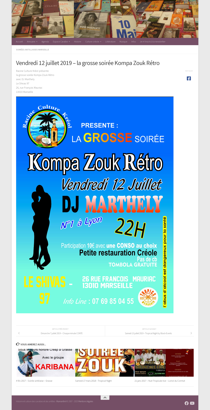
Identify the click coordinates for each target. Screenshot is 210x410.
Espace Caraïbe (60, 41)
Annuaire (31, 41)
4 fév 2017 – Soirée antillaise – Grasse (34, 380)
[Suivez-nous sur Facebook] (187, 403)
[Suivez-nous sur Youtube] (192, 403)
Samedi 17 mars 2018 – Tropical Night (93, 380)
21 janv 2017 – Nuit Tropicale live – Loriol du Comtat (160, 380)
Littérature (110, 41)
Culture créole (92, 41)
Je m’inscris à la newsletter (152, 41)
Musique (123, 41)
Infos (133, 41)
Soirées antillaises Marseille (32, 49)
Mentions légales (85, 401)
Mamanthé (61, 401)
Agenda (45, 41)
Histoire (77, 41)
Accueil (19, 41)
